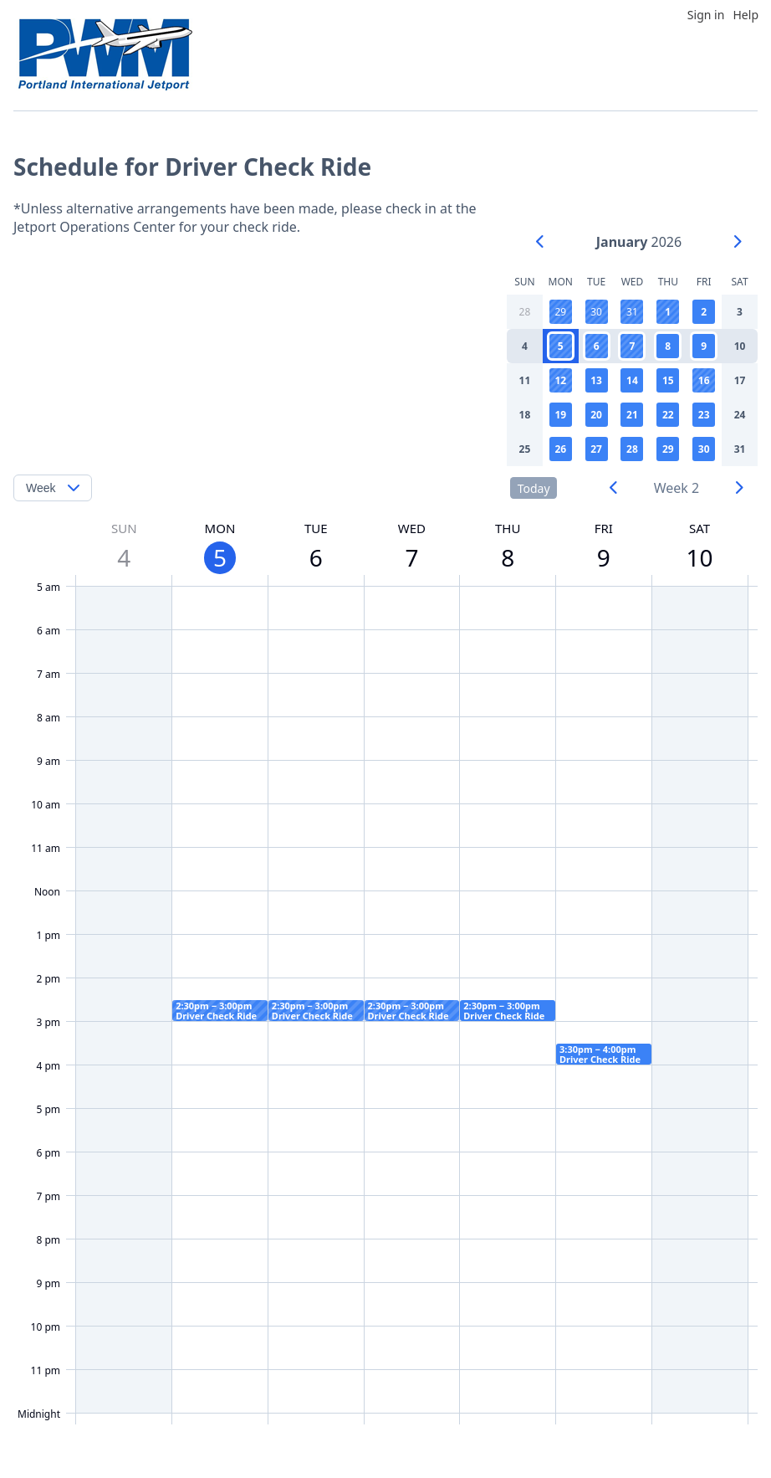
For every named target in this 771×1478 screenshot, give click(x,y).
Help (746, 15)
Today (534, 488)
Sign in (705, 15)
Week (41, 488)
